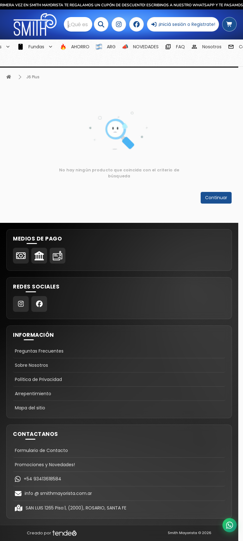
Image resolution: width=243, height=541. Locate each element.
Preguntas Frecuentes (39, 351)
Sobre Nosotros (31, 365)
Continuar (216, 197)
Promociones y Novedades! (45, 464)
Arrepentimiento (33, 393)
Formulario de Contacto (41, 450)
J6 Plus (32, 77)
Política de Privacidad (38, 379)
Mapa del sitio (30, 408)
